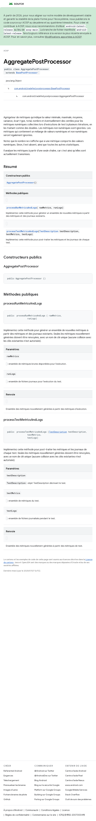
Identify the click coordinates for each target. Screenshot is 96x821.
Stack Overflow (72, 794)
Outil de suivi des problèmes (78, 799)
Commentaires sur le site (44, 815)
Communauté (31, 810)
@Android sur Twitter (44, 770)
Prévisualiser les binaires (15, 785)
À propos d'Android (13, 810)
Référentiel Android (13, 770)
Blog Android (40, 780)
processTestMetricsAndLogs (22, 231)
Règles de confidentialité (17, 815)
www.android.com (74, 785)
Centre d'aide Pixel (74, 775)
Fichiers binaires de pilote (15, 794)
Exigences (8, 775)
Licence (66, 810)
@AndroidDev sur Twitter (46, 775)
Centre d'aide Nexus (74, 780)
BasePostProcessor (27, 72)
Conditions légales (50, 810)
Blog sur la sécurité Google (46, 785)
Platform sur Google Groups (47, 789)
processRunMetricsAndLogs (22, 207)
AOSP (6, 50)
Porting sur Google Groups (46, 799)
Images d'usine (11, 789)
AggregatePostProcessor (20, 182)
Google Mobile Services (76, 789)
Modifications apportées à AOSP (63, 36)
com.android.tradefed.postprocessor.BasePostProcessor (42, 88)
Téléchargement (11, 780)
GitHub (7, 799)
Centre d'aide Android (75, 770)
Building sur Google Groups (47, 794)
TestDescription (48, 231)
